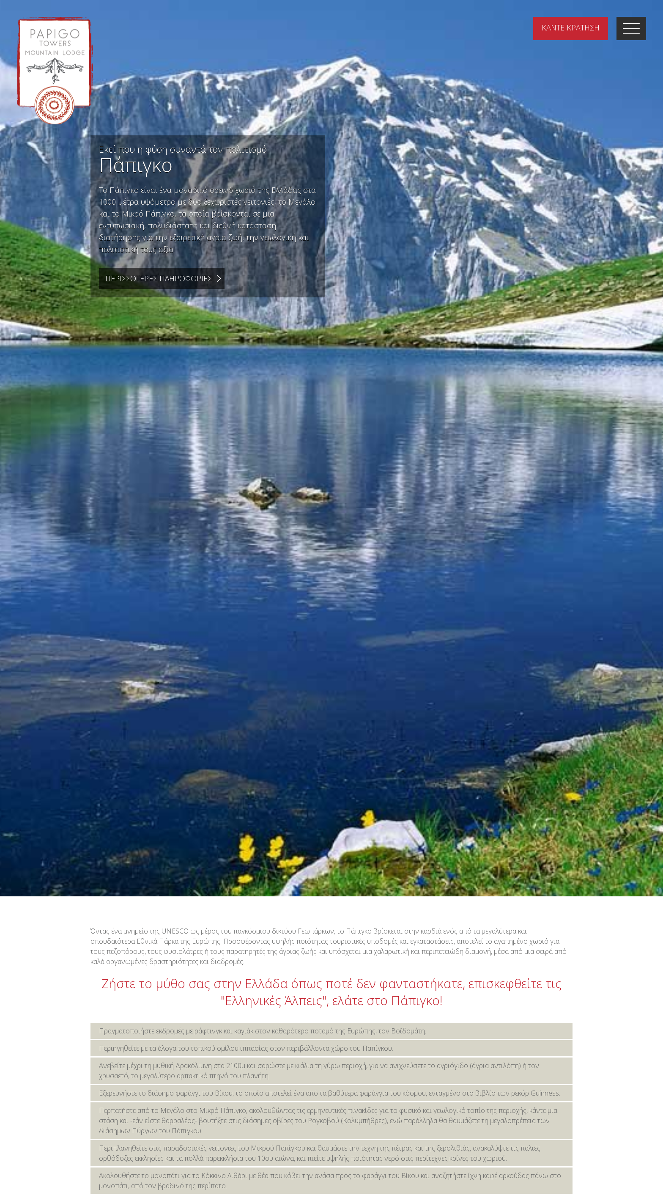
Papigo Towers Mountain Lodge (55, 70)
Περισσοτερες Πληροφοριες (158, 278)
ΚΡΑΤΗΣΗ (571, 27)
